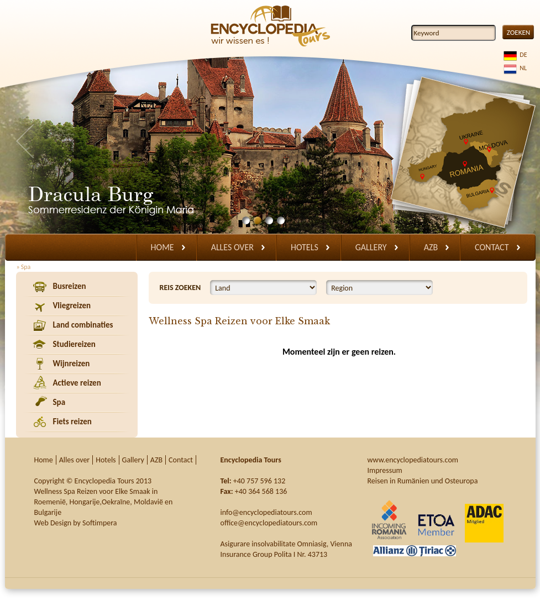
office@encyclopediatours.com (269, 523)
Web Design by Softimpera (75, 523)
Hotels (304, 247)
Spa (59, 402)
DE (522, 55)
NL (522, 68)
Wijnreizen (71, 363)
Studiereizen (74, 344)
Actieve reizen (77, 383)
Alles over (232, 247)
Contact (491, 247)
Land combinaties (83, 325)
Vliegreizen (72, 305)
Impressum (385, 470)
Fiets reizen (72, 421)
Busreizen (69, 286)
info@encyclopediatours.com (266, 512)
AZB (431, 247)
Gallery (371, 247)
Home (162, 247)
